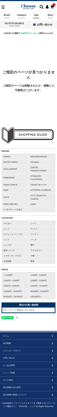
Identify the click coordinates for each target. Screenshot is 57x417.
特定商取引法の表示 (12, 387)
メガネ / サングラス (12, 256)
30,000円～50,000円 (40, 291)
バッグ (33, 240)
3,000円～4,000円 (38, 280)
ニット (6, 229)
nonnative (35, 162)
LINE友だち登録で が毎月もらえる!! (28, 33)
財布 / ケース (9, 250)
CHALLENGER (10, 169)
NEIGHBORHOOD (39, 156)
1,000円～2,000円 (38, 275)
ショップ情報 (9, 373)
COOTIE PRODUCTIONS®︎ (39, 169)
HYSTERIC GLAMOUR (41, 190)
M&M (5, 190)
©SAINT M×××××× (39, 185)
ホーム (6, 336)
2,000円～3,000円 (11, 280)
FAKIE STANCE (10, 185)
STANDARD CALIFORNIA (36, 178)
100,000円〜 (36, 296)
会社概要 (7, 343)
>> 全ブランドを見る (12, 209)
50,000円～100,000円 (13, 296)
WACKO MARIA (10, 162)
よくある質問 (9, 365)
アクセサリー (36, 250)
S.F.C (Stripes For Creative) (38, 197)
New (36, 16)
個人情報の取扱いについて (15, 395)
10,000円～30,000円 (12, 291)
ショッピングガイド (12, 350)
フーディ (34, 234)
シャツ (33, 223)
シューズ (7, 245)
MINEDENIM (9, 177)
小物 (33, 256)
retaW (33, 204)
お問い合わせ (42, 24)
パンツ (6, 240)
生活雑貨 (7, 261)
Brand (7, 16)
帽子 (33, 245)
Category (22, 16)
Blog (50, 16)
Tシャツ (34, 229)
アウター (7, 223)
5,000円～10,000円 (39, 286)
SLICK (6, 197)
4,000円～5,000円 (11, 286)
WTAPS (6, 156)
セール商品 (8, 380)
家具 (33, 261)
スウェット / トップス (13, 234)
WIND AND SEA (10, 204)
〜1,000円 (7, 275)
